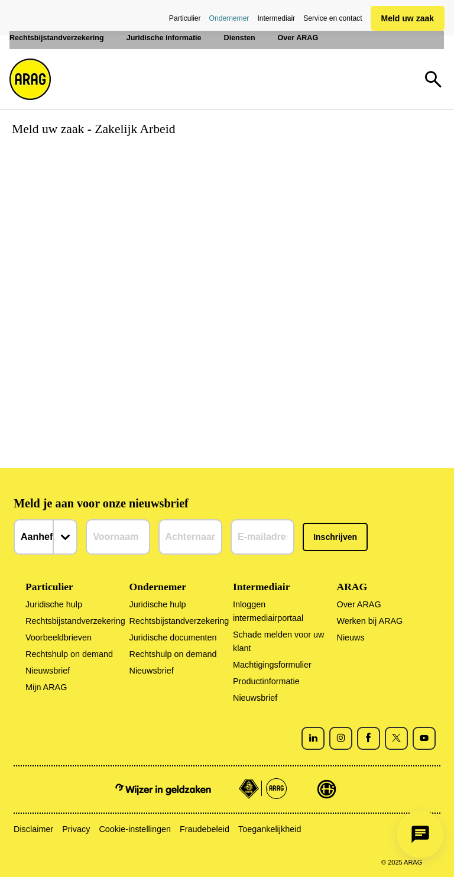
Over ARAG (358, 604)
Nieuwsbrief (47, 670)
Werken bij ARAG (369, 621)
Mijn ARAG (46, 687)
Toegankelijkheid (269, 829)
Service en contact (332, 18)
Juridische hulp (53, 604)
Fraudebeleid (204, 829)
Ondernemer (229, 18)
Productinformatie (266, 681)
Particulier (185, 18)
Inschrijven (335, 537)
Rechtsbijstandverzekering (75, 621)
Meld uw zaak (407, 18)
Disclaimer (33, 829)
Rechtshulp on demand (69, 654)
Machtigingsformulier (272, 664)
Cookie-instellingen (135, 829)
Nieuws (350, 637)
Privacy (76, 829)
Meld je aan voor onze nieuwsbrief (101, 503)
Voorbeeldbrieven (58, 637)
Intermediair (276, 18)
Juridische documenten (173, 637)
